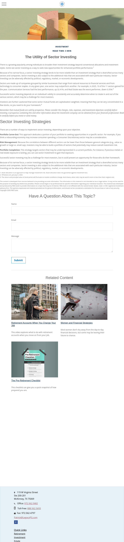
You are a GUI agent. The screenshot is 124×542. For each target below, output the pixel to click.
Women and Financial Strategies (77, 323)
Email (13, 220)
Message (15, 236)
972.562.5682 (31, 503)
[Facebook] (16, 522)
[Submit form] (18, 260)
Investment (19, 537)
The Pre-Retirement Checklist (25, 380)
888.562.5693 (34, 508)
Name (14, 204)
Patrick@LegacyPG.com (25, 517)
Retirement (19, 533)
